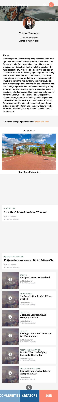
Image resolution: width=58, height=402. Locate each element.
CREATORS (29, 395)
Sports (23, 275)
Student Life (9, 209)
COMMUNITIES (10, 395)
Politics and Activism (14, 257)
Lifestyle (24, 312)
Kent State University (29, 172)
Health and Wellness (30, 369)
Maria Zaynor (11, 216)
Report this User (41, 122)
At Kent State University (11, 219)
